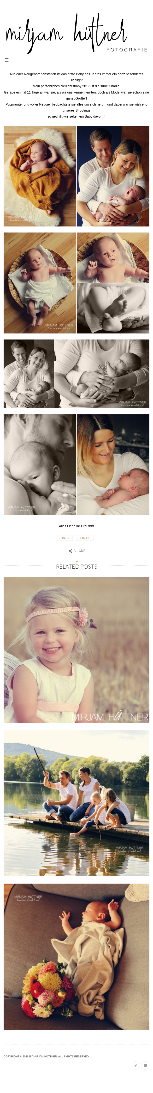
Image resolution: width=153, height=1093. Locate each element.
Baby (65, 538)
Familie (85, 538)
